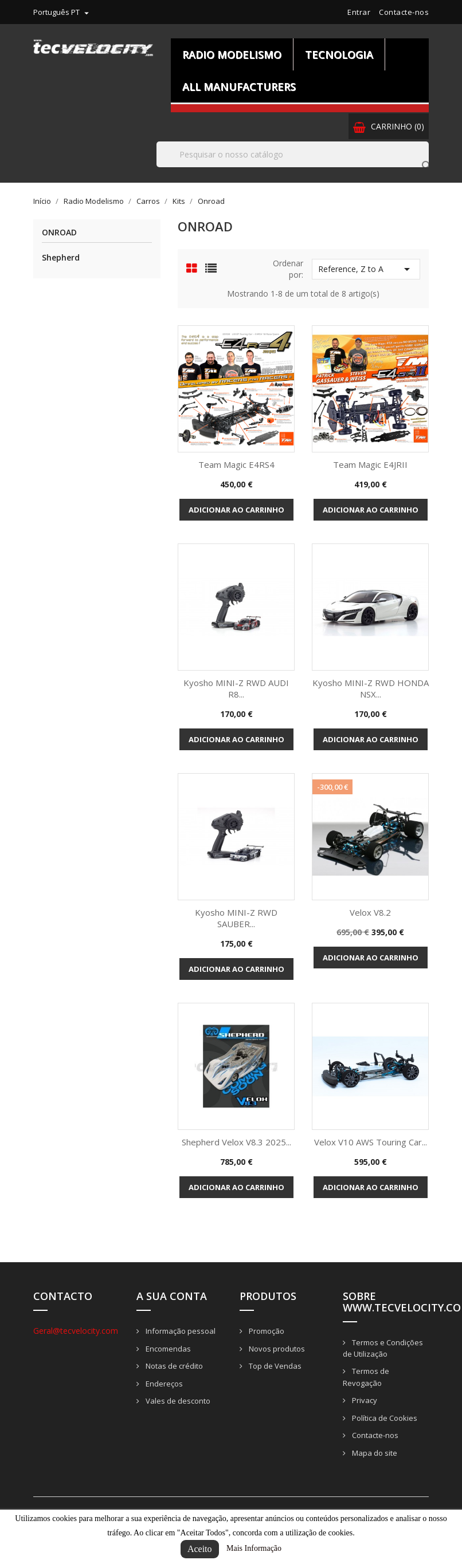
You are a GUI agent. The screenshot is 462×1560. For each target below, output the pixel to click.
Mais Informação (253, 1548)
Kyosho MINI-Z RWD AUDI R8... (236, 688)
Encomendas (167, 1349)
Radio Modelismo (231, 54)
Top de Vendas (274, 1366)
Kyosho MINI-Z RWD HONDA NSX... (370, 688)
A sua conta (171, 1296)
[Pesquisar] (292, 154)
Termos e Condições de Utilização (383, 1348)
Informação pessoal (180, 1331)
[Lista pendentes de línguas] (62, 12)
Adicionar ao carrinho (236, 510)
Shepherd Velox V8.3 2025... (236, 1142)
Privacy (363, 1400)
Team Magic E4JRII (370, 464)
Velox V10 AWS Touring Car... (370, 1142)
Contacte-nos (404, 12)
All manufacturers (239, 86)
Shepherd (61, 257)
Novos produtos (276, 1349)
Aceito (199, 1549)
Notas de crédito (173, 1366)
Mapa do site (373, 1453)
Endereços (163, 1383)
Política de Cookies (383, 1418)
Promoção (265, 1331)
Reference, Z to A (366, 269)
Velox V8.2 (370, 912)
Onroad (59, 233)
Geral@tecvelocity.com (75, 1330)
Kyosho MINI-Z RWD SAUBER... (236, 918)
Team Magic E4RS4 (236, 464)
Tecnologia (339, 54)
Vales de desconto (177, 1401)
